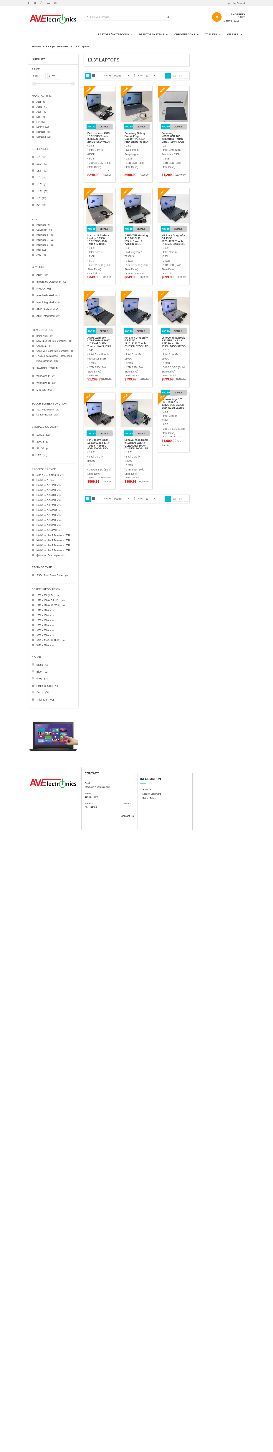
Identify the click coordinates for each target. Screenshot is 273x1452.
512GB (43, 448)
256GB (43, 441)
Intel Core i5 (45, 235)
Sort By (107, 75)
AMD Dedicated (49, 309)
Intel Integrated (48, 302)
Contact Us (127, 815)
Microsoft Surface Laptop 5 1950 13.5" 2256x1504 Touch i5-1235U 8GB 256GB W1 (98, 241)
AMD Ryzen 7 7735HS (50, 475)
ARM (42, 274)
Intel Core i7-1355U (49, 520)
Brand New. (45, 336)
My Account (239, 3)
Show (140, 75)
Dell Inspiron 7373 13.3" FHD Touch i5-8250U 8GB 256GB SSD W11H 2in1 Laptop (98, 139)
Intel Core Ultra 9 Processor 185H (53, 551)
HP (41, 122)
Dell (41, 117)
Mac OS (44, 389)
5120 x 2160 (45, 645)
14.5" (42, 184)
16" (41, 198)
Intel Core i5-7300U (49, 500)
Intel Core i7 (45, 240)
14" (41, 177)
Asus (42, 112)
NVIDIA (44, 288)
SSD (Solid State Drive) (53, 575)
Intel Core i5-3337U (49, 495)
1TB (42, 455)
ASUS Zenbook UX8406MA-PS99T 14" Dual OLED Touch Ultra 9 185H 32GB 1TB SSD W (99, 343)
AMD (42, 255)
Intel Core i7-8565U (49, 525)
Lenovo (43, 127)
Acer (41, 102)
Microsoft (44, 132)
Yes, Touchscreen (48, 409)
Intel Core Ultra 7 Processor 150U (53, 536)
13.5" (42, 170)
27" (41, 204)
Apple (42, 107)
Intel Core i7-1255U (49, 515)
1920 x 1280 (45, 610)
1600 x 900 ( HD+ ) (49, 595)
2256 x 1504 (45, 615)
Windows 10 (47, 382)
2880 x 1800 (45, 620)
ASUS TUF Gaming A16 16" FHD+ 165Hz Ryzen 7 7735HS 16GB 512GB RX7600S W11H (136, 242)
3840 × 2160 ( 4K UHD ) (51, 640)
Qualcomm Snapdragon (51, 555)
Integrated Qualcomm (52, 281)
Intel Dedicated (48, 295)
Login (228, 3)
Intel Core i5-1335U (49, 490)
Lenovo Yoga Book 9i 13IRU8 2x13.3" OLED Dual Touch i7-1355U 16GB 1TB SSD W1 (136, 445)
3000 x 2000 (45, 630)
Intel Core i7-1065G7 (49, 510)
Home (36, 46)
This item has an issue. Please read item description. (54, 357)
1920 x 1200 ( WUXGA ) (51, 605)
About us (147, 789)
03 (180, 75)
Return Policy (149, 798)
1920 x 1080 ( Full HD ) (51, 600)
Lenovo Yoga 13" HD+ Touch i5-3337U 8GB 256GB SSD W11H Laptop (173, 403)
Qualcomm (44, 230)
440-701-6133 (92, 797)
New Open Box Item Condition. (54, 341)
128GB (43, 434)
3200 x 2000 (45, 635)
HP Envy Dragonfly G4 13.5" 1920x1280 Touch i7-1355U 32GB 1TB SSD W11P (173, 241)
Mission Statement (152, 794)
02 (174, 75)
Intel (41, 250)
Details (104, 127)
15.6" (42, 191)
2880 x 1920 (45, 625)
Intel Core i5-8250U (49, 505)
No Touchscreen (47, 414)
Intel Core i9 (45, 245)
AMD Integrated (49, 316)
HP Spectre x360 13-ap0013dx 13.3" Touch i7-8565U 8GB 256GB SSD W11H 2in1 (98, 445)
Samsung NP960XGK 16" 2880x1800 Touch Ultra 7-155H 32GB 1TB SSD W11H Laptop (173, 140)
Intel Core (44, 225)
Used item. (44, 346)
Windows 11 (47, 376)
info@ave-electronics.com (97, 787)
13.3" (42, 163)
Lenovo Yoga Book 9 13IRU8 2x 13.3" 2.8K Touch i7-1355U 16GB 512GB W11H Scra (174, 343)
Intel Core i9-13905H (49, 530)
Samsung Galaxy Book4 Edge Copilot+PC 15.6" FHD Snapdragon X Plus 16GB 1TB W (136, 139)
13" (41, 156)
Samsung (44, 137)
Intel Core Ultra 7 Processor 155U (53, 546)
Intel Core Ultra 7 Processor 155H (53, 541)
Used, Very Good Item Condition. (55, 351)
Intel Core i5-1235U (49, 485)
